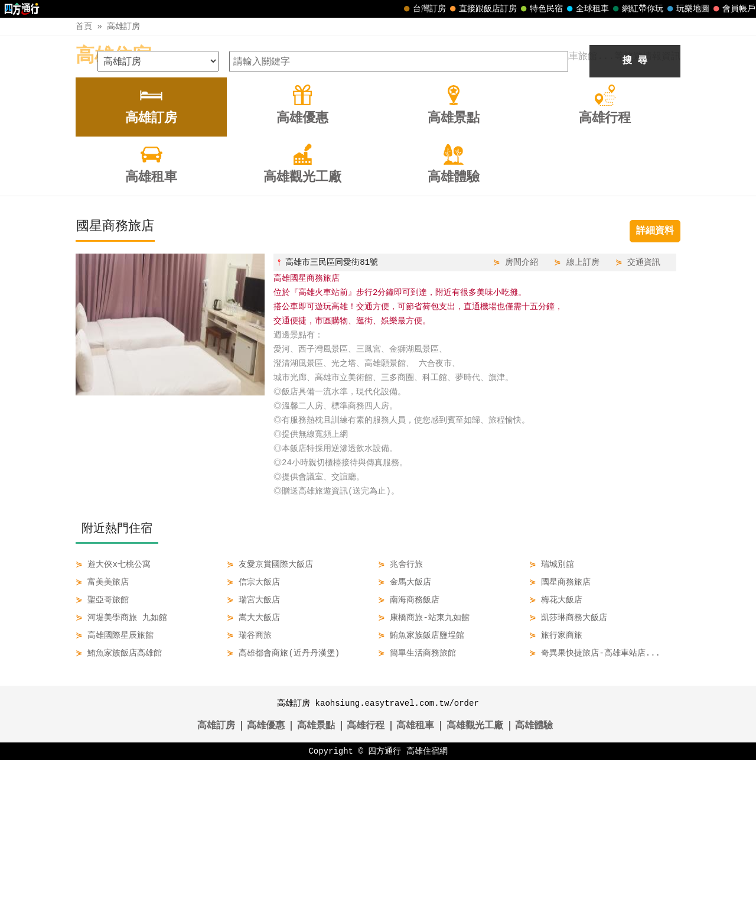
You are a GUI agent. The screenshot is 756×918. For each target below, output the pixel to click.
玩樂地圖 (686, 9)
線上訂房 (582, 420)
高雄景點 (316, 883)
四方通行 (384, 908)
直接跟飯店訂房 (482, 9)
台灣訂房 (423, 9)
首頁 (84, 26)
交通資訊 (643, 420)
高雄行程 (365, 883)
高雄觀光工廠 (475, 883)
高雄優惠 (266, 883)
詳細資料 (655, 388)
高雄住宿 (113, 56)
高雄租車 (415, 883)
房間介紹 (521, 420)
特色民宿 (540, 9)
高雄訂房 (123, 26)
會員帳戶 (733, 9)
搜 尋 (635, 218)
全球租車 (586, 9)
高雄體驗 (534, 883)
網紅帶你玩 (636, 9)
